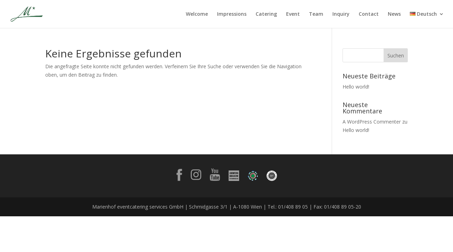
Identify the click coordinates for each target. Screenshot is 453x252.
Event (293, 14)
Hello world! (356, 86)
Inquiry (341, 14)
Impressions (231, 14)
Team (316, 14)
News (394, 14)
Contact (369, 14)
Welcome (197, 14)
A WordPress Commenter (372, 121)
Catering (266, 14)
